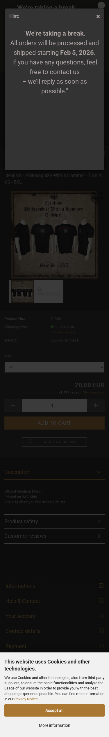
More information (54, 725)
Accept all (54, 710)
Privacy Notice (26, 699)
